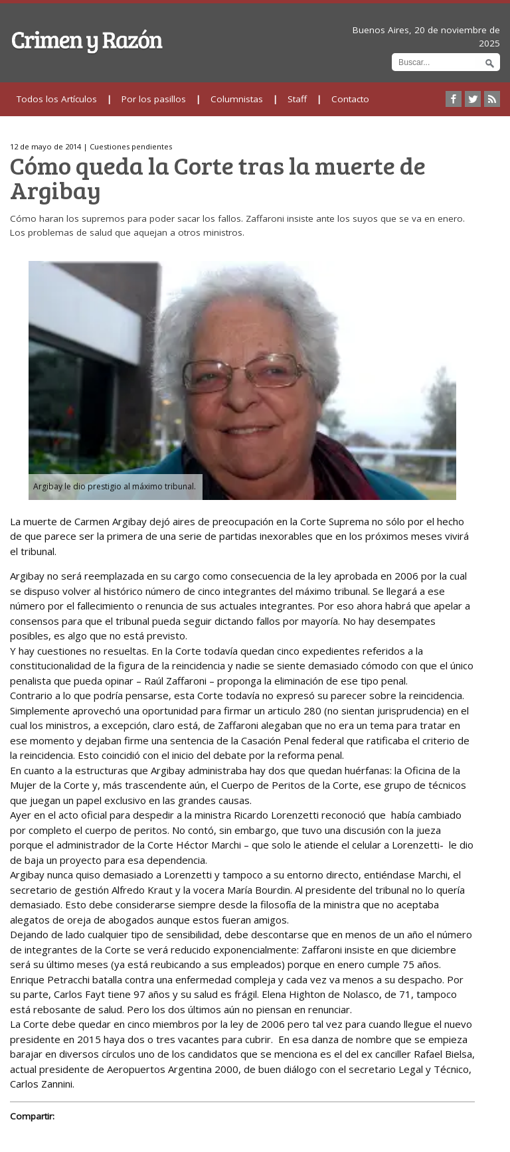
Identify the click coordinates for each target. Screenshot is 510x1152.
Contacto (350, 99)
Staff (297, 99)
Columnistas (237, 99)
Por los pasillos (154, 99)
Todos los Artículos (57, 99)
